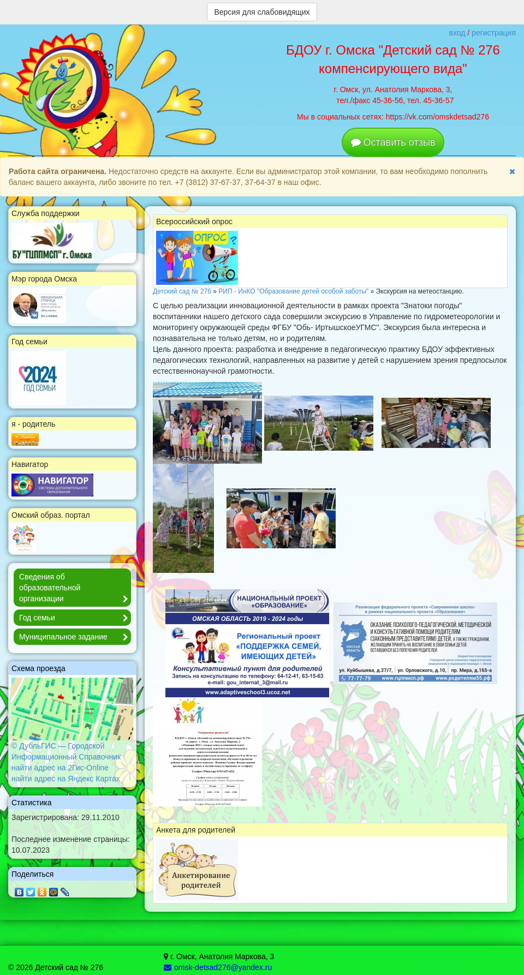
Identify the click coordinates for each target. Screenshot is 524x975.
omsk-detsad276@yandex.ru (218, 967)
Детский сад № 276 (182, 291)
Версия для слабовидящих (261, 12)
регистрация (494, 32)
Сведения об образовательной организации (75, 588)
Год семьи (75, 618)
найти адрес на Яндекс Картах (65, 778)
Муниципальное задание (75, 637)
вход (457, 32)
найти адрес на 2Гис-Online (60, 767)
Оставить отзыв (400, 142)
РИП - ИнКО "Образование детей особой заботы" (293, 291)
